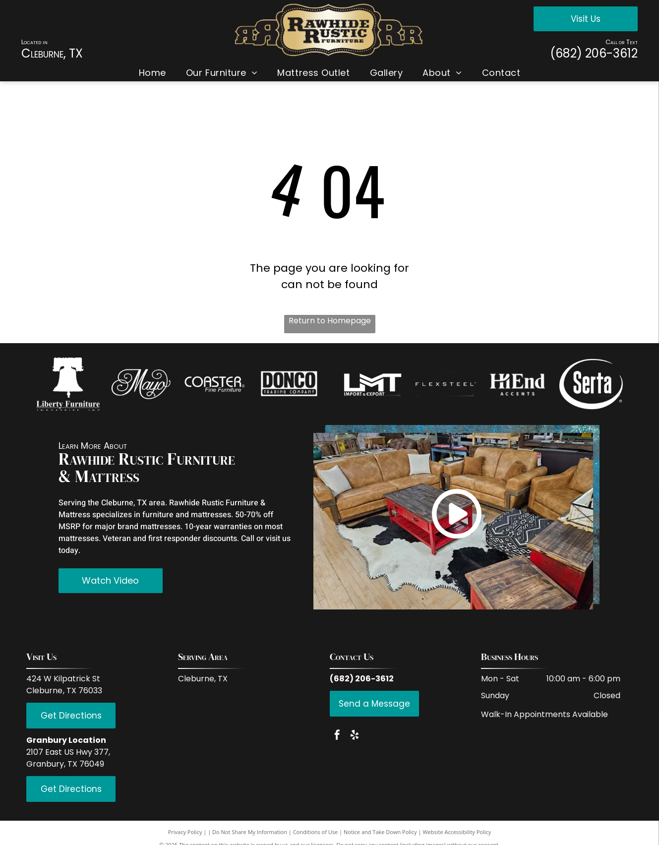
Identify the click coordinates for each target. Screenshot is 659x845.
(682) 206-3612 (594, 53)
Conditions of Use (315, 832)
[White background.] (141, 384)
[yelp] (354, 736)
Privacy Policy (185, 832)
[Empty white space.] (214, 384)
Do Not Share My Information (249, 832)
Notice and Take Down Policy (380, 832)
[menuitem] (152, 72)
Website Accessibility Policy (456, 832)
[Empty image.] (68, 384)
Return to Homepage (330, 320)
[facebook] (337, 736)
